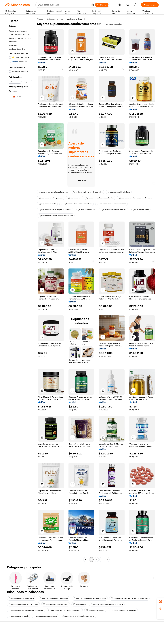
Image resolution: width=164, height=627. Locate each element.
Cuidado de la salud (55, 19)
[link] (160, 601)
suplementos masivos (86, 210)
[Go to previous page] (85, 559)
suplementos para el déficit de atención (64, 610)
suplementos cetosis (95, 610)
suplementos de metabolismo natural (76, 204)
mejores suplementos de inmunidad (53, 192)
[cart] (128, 5)
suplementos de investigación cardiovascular (129, 598)
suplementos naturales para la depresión (135, 198)
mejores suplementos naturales (122, 610)
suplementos (79, 604)
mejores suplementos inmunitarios (111, 204)
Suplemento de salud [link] (76, 19)
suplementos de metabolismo (55, 604)
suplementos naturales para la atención (55, 210)
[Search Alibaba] (63, 4)
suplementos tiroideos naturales (100, 198)
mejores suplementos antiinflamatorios (90, 598)
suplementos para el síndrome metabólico (26, 610)
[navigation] (20, 289)
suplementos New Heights (119, 192)
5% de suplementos (140, 210)
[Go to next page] (107, 559)
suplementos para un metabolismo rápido (56, 216)
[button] (92, 4)
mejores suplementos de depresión (87, 192)
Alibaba (40, 19)
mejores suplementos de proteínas (54, 598)
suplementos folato (47, 204)
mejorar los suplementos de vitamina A (107, 604)
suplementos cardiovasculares (22, 598)
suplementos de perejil (18, 616)
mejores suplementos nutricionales (23, 604)
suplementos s (74, 198)
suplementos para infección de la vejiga (78, 616)
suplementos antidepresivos (51, 198)
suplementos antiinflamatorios (113, 210)
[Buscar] (101, 5)
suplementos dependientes (45, 616)
